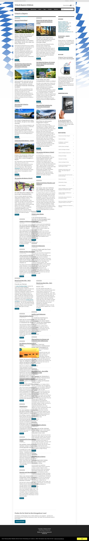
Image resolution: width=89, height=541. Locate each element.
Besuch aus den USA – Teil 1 (44, 291)
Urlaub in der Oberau (42, 223)
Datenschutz (72, 0)
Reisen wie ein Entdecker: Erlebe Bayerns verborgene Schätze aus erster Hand (65, 202)
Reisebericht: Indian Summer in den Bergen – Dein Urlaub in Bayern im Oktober (64, 170)
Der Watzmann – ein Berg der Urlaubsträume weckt (63, 143)
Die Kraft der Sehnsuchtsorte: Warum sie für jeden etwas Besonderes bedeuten (23, 67)
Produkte (50, 9)
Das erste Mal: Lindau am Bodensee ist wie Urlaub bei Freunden (65, 198)
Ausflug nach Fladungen (43, 323)
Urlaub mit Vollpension (43, 255)
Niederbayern (19, 414)
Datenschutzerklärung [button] (59, 538)
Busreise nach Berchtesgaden (23, 480)
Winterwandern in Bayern (63, 182)
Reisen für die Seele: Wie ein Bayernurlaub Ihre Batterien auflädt (44, 22)
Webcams (56, 9)
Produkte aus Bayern (62, 24)
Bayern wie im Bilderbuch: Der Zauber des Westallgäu (65, 206)
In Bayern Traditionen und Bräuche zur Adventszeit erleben (65, 193)
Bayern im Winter (62, 21)
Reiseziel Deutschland (21, 20)
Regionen (18, 9)
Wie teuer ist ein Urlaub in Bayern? (64, 135)
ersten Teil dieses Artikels (21, 295)
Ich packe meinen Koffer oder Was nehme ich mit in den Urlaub (65, 175)
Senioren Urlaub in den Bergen (64, 146)
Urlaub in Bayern (39, 62)
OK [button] (82, 538)
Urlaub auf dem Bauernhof (22, 259)
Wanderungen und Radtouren (64, 31)
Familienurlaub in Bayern (43, 434)
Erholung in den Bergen (62, 155)
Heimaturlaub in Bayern (21, 324)
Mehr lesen (38, 58)
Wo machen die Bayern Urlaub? (45, 158)
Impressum (67, 0)
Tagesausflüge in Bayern (63, 26)
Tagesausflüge (33, 9)
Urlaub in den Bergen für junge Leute (65, 152)
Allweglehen (17, 174)
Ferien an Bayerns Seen (63, 22)
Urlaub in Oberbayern (62, 185)
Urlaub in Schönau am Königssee (24, 229)
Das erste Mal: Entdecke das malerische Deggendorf (44, 110)
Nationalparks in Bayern (43, 466)
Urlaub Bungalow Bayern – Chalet (24, 147)
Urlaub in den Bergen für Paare (64, 162)
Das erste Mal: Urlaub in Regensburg (21, 109)
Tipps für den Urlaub (62, 27)
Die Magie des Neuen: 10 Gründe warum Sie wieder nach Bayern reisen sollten (45, 66)
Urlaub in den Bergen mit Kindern (64, 149)
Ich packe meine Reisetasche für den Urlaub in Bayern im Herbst (65, 166)
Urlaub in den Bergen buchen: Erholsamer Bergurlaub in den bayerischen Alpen (65, 189)
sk (19, 70)
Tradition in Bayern (62, 28)
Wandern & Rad (25, 9)
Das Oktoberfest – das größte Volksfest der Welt (44, 381)
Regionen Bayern (62, 25)
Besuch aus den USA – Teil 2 (23, 290)
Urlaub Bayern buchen (63, 29)
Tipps (45, 9)
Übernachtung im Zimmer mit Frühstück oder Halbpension (45, 349)
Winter (40, 9)
